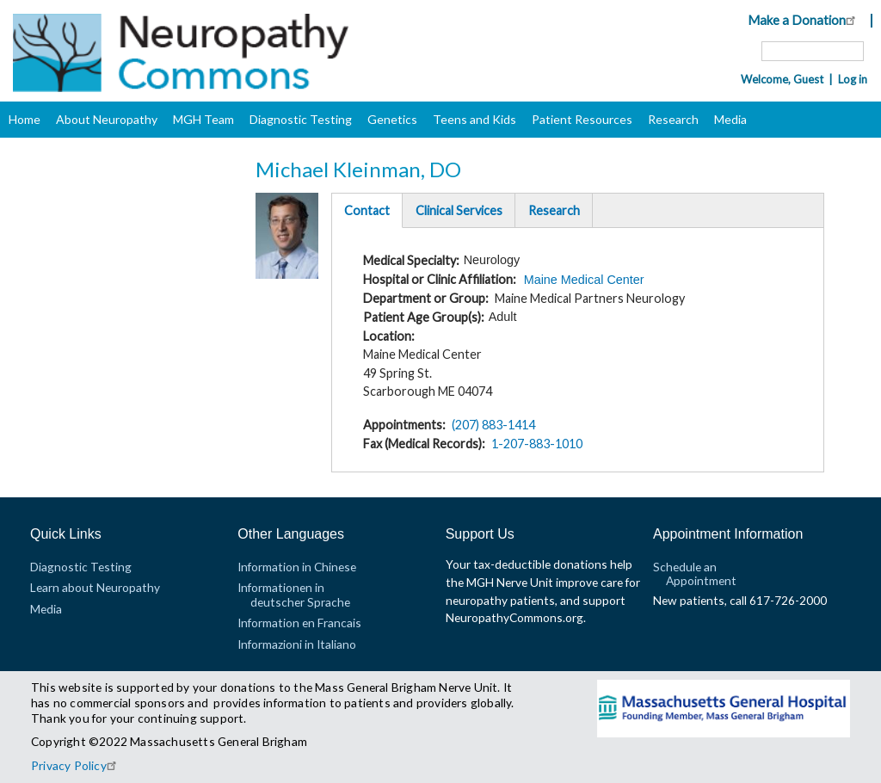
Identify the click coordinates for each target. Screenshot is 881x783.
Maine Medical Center (584, 280)
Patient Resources (582, 119)
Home (24, 119)
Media (730, 119)
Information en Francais (299, 622)
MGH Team (203, 119)
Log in (852, 79)
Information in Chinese (296, 566)
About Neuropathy (106, 119)
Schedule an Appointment (694, 573)
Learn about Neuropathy (95, 587)
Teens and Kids (474, 119)
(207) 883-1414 (493, 424)
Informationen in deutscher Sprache (293, 594)
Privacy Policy (76, 765)
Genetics (392, 119)
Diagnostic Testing (301, 119)
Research (673, 119)
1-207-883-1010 (536, 443)
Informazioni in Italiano (296, 644)
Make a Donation (804, 20)
